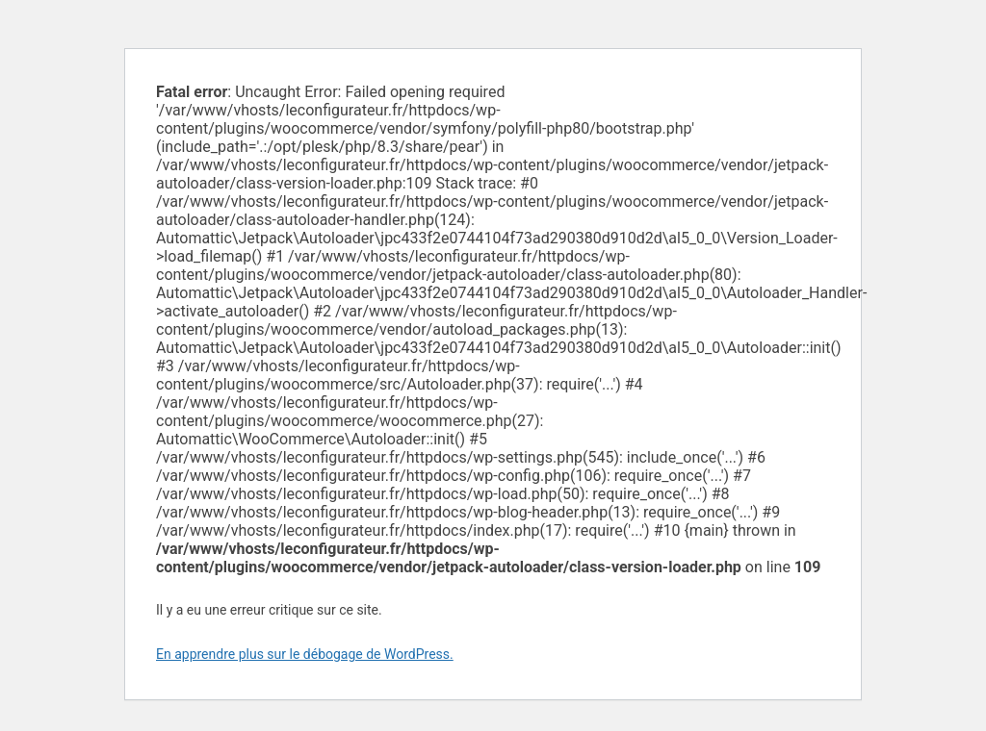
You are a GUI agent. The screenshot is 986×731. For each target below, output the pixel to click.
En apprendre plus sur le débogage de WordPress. (305, 654)
